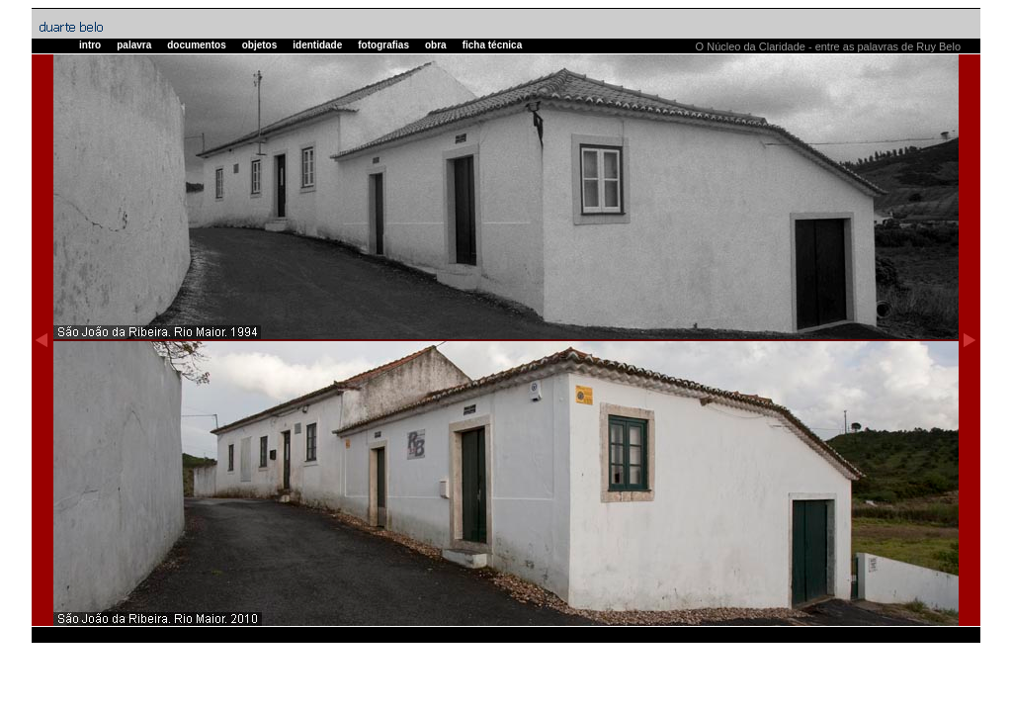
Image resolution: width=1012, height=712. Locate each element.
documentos (196, 45)
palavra (134, 45)
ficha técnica (493, 45)
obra (436, 45)
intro (90, 45)
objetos (260, 45)
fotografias (383, 45)
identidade (317, 45)
